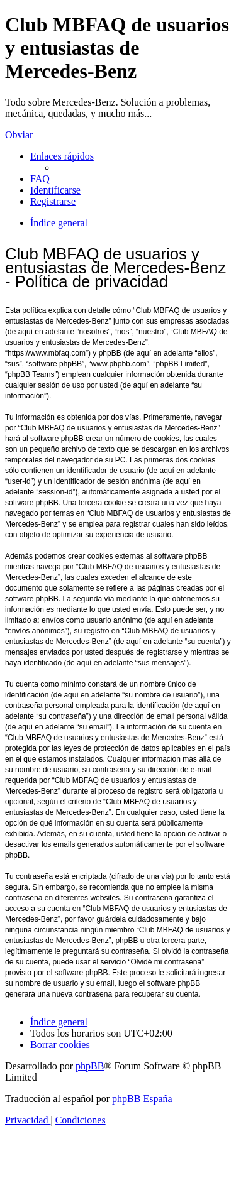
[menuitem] (40, 178)
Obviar (19, 134)
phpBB (90, 1066)
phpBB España (142, 1098)
